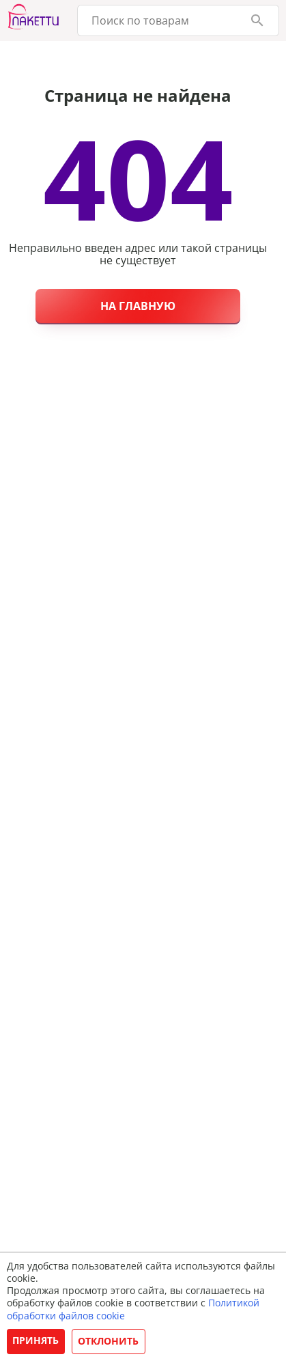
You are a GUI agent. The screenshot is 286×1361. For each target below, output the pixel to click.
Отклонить (108, 1340)
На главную (137, 305)
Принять (35, 1340)
